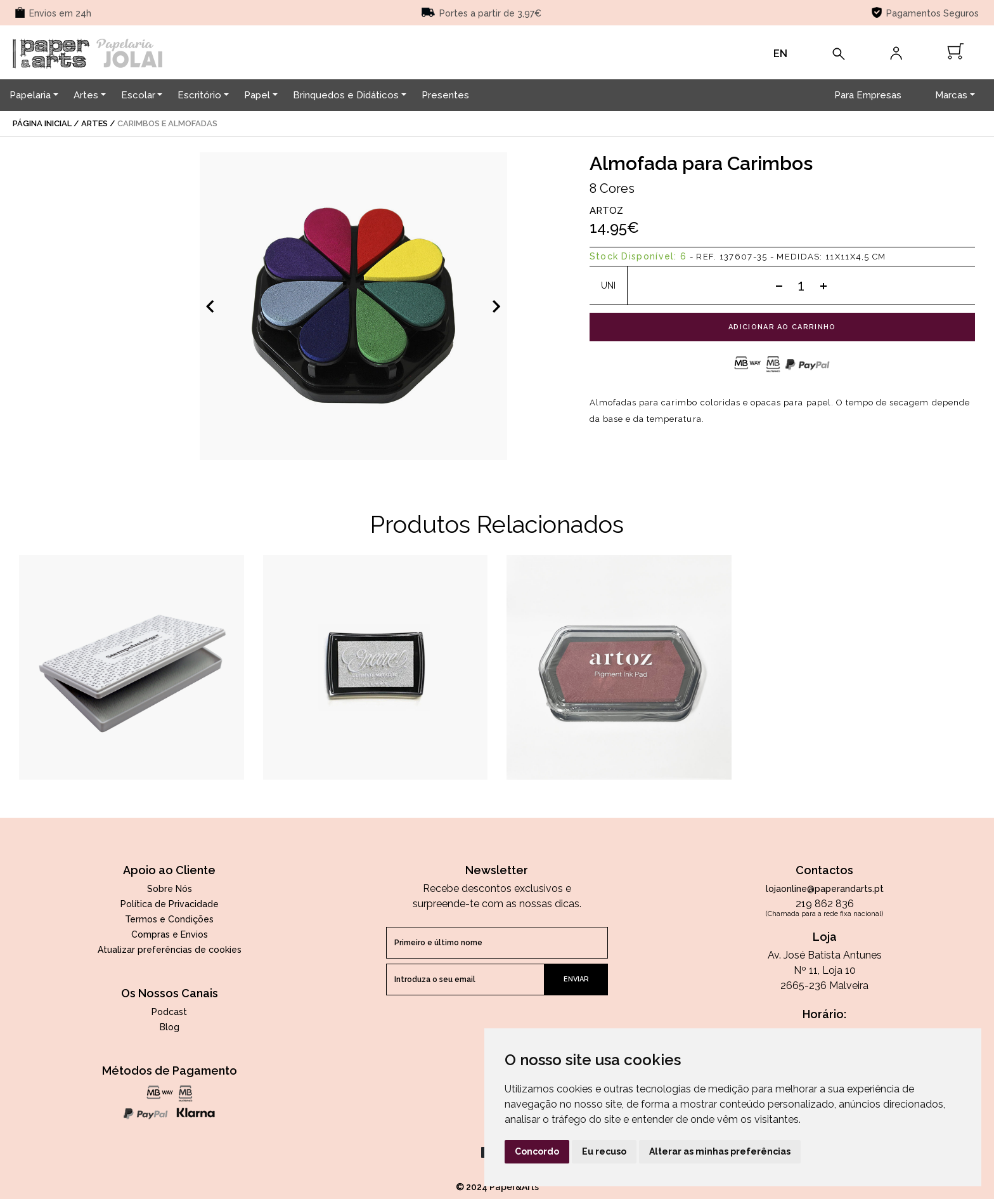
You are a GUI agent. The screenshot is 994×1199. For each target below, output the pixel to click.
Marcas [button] (951, 95)
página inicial (42, 123)
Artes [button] (86, 95)
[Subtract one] (779, 285)
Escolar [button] (138, 95)
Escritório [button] (199, 95)
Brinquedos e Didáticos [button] (346, 95)
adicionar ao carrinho (782, 327)
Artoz (606, 210)
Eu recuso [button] (604, 1151)
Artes (94, 123)
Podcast (169, 1012)
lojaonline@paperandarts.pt (825, 889)
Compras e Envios (169, 934)
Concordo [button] (537, 1151)
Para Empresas (867, 95)
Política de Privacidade (169, 904)
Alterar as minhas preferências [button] (720, 1151)
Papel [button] (257, 95)
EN (780, 54)
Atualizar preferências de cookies (170, 950)
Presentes (445, 95)
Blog (169, 1027)
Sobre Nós (169, 889)
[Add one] (823, 285)
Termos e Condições (169, 919)
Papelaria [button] (30, 95)
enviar (576, 979)
